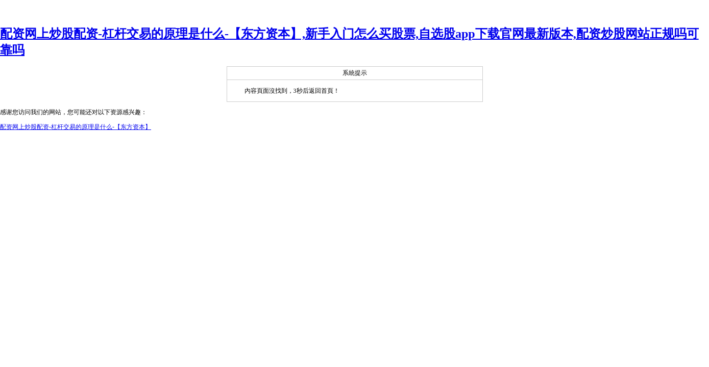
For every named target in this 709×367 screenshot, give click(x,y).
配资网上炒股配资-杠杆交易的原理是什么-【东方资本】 (75, 126)
